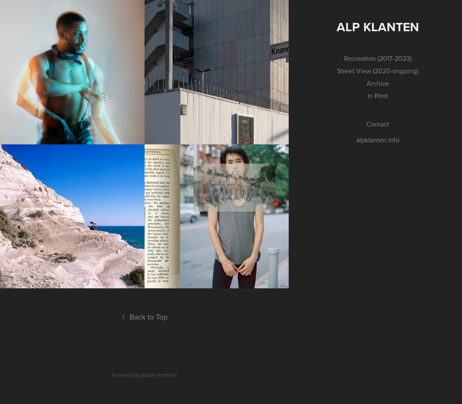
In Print (377, 95)
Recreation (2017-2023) (378, 58)
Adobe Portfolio (159, 375)
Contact (377, 124)
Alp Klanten (378, 27)
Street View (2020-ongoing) (377, 70)
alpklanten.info (378, 139)
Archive (378, 83)
